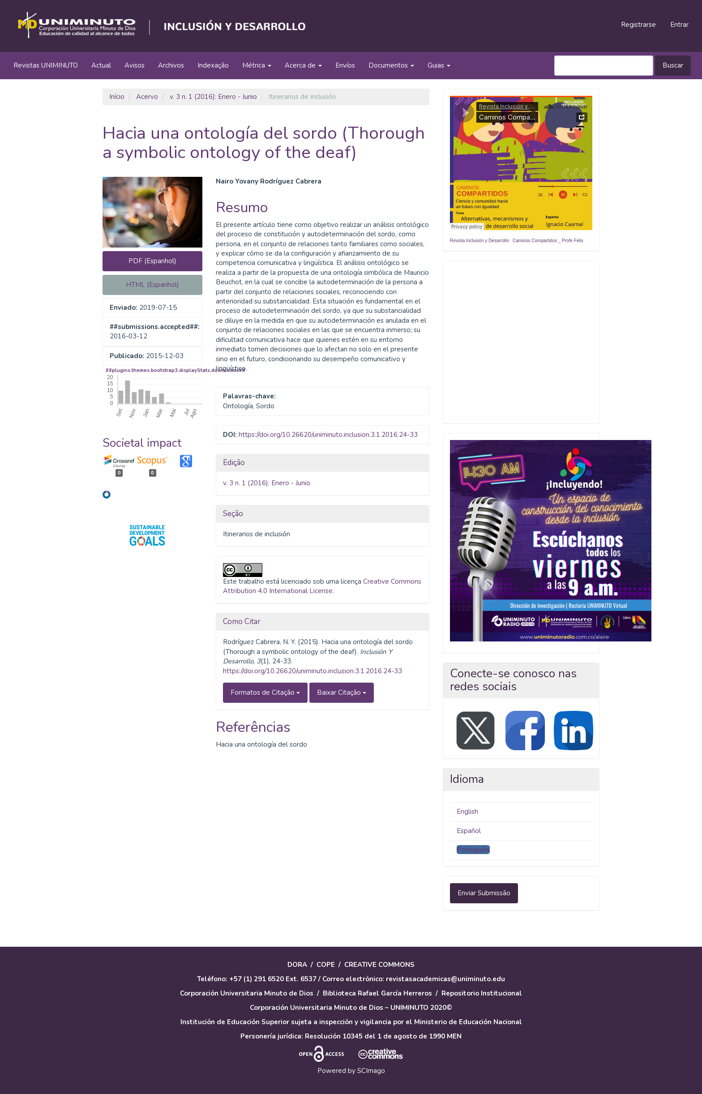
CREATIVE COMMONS (379, 964)
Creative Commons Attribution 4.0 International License (322, 586)
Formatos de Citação (265, 692)
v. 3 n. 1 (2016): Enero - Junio (213, 96)
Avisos (134, 65)
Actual (101, 65)
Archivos (171, 65)
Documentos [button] (391, 65)
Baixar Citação (341, 692)
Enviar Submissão (484, 893)
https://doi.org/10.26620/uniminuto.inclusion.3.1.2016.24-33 (328, 434)
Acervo (147, 96)
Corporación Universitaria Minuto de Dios (246, 993)
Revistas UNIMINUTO (45, 65)
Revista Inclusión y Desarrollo (479, 240)
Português (473, 849)
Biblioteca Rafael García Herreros (377, 993)
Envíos (345, 65)
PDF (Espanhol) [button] (152, 260)
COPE (326, 964)
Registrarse (638, 24)
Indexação (213, 65)
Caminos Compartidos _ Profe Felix (548, 240)
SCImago (371, 1070)
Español (469, 830)
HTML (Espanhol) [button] (152, 284)
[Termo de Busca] (603, 66)
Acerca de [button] (303, 65)
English (467, 811)
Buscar (673, 65)
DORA (297, 964)
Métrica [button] (256, 65)
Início (116, 96)
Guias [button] (439, 65)
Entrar (679, 24)
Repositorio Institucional (481, 993)
